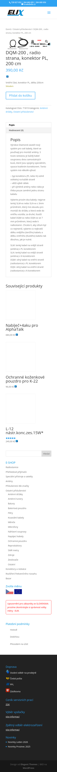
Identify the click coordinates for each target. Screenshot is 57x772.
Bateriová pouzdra (17, 508)
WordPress (28, 768)
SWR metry (13, 550)
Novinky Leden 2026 (18, 742)
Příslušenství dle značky (17, 485)
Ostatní (11, 564)
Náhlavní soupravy (17, 531)
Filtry (10, 512)
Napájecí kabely (16, 536)
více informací (13, 716)
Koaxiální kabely (16, 517)
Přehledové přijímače (16, 471)
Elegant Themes (29, 764)
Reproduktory (15, 545)
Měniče (11, 522)
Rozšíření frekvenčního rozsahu (21, 573)
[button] (46, 41)
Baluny (11, 503)
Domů (8, 29)
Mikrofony (13, 526)
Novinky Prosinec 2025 (19, 746)
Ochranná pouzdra (17, 541)
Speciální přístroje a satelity (19, 476)
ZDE (8, 704)
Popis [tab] (12, 125)
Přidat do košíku (20, 95)
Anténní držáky (15, 494)
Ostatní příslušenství (22, 29)
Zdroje (11, 555)
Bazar (8, 578)
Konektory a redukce (16, 569)
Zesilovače (13, 559)
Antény (9, 481)
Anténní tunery (15, 498)
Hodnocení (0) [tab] (16, 130)
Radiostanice (12, 467)
